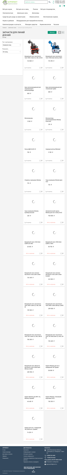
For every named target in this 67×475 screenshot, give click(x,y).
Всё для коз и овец (22, 9)
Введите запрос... (30, 2)
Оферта (5, 456)
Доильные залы (22, 13)
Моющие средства (31, 24)
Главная (5, 27)
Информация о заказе (29, 452)
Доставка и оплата (7, 454)
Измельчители (34, 17)
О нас (4, 450)
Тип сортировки (7, 42)
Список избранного (29, 456)
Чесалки (56, 24)
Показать (5, 49)
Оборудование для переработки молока (29, 20)
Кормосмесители (45, 24)
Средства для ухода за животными (14, 17)
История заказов (28, 454)
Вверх (33, 471)
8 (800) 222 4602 (50, 455)
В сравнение (60, 408)
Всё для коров (7, 9)
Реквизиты (5, 458)
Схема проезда (6, 452)
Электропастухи (8, 13)
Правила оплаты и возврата (31, 462)
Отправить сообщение (52, 461)
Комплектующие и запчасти (12, 24)
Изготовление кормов (50, 17)
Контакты (26, 450)
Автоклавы (35, 13)
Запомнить (63, 407)
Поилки (35, 9)
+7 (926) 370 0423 (50, 457)
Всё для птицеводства (48, 9)
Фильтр (52, 32)
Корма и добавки (8, 20)
